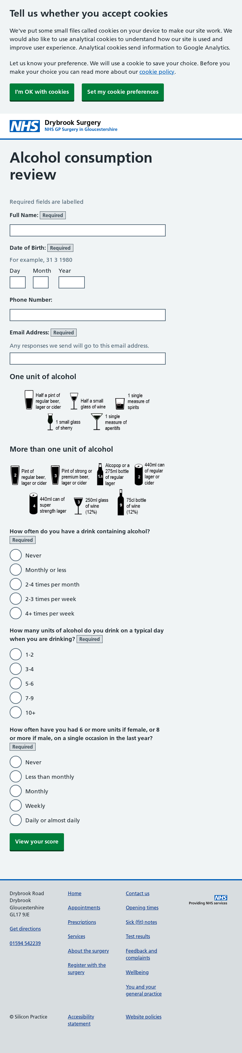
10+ (30, 712)
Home (74, 893)
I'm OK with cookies (42, 91)
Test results (138, 936)
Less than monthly (49, 776)
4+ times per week (50, 613)
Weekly (35, 805)
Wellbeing (137, 972)
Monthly (36, 791)
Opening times (142, 908)
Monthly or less (45, 570)
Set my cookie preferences (122, 91)
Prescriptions (82, 922)
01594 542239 (25, 943)
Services (76, 936)
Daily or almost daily (52, 820)
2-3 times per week (50, 599)
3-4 (29, 669)
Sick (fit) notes (141, 922)
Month (42, 270)
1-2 (29, 654)
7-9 (29, 698)
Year (65, 270)
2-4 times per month (52, 584)
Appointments (84, 908)
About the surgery (88, 951)
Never (33, 555)
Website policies (143, 1017)
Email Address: (43, 332)
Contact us (137, 893)
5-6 (29, 683)
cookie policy (156, 71)
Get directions (25, 929)
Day (15, 270)
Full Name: (38, 215)
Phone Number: (31, 299)
